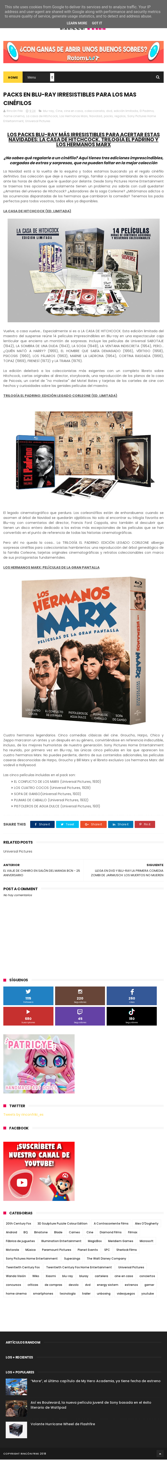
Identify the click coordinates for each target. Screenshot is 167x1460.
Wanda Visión (16, 1276)
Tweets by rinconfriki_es (23, 1115)
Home (13, 78)
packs (108, 117)
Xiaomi (51, 1276)
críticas (33, 1285)
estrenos (131, 1285)
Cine (59, 111)
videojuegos (126, 1294)
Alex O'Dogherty (146, 1224)
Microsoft (146, 1241)
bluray (83, 1276)
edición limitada (126, 111)
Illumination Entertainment (61, 1241)
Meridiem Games (120, 1241)
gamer (149, 1285)
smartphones (43, 1294)
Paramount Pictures (56, 1250)
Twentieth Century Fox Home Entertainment (79, 1268)
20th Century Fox (18, 1224)
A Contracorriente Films (111, 1224)
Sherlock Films (126, 1250)
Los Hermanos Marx (73, 117)
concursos (13, 1285)
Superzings (72, 1259)
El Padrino (147, 111)
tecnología (68, 1294)
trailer (86, 1294)
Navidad (95, 117)
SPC (107, 1250)
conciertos (147, 1276)
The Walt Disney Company (106, 1259)
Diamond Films (111, 1233)
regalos (120, 117)
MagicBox (95, 1241)
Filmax (132, 1233)
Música (30, 1250)
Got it (97, 23)
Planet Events (88, 1250)
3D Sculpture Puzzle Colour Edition (62, 1224)
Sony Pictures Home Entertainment (32, 1259)
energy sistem (107, 1285)
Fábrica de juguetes (20, 1241)
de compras (53, 1285)
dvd (109, 111)
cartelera (101, 1276)
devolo (74, 1285)
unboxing (103, 1294)
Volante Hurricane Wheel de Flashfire (63, 1424)
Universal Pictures (37, 121)
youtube (147, 1294)
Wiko (35, 1276)
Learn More (77, 23)
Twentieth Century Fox (23, 1268)
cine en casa (73, 111)
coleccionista (95, 111)
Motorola (12, 1250)
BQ (26, 1233)
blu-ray (48, 111)
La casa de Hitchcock (42, 117)
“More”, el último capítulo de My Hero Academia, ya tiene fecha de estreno (96, 1381)
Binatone (41, 1233)
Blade (58, 1233)
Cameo (74, 1233)
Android (11, 1233)
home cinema (14, 117)
